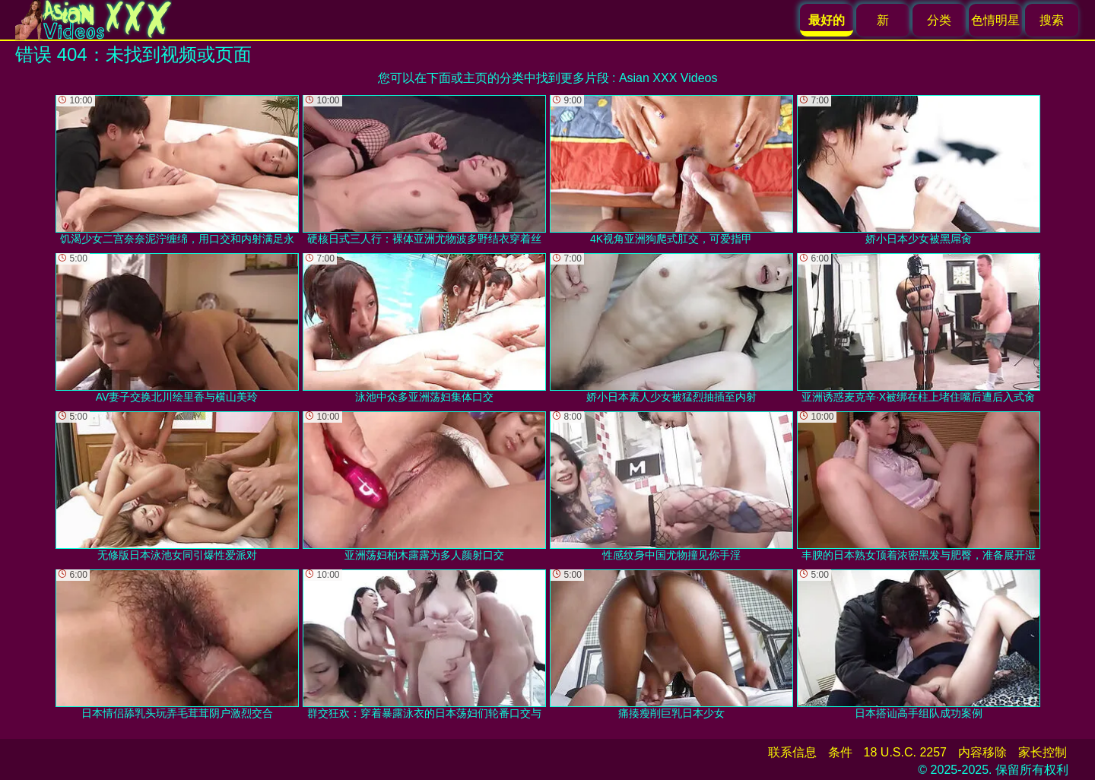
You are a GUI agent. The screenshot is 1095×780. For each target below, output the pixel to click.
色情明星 (995, 20)
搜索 (1051, 20)
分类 (939, 20)
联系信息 (792, 752)
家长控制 (1042, 752)
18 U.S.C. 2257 (905, 752)
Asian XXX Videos (668, 77)
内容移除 (982, 752)
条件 (840, 752)
